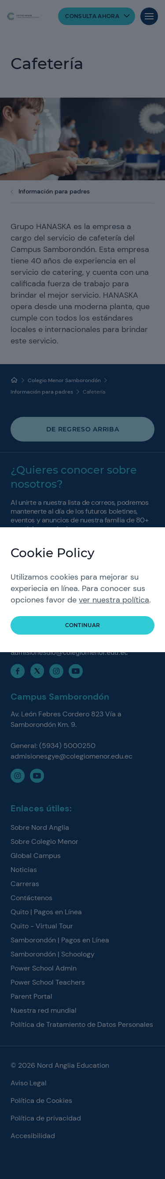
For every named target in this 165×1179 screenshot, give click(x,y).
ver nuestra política (114, 600)
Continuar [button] (82, 625)
